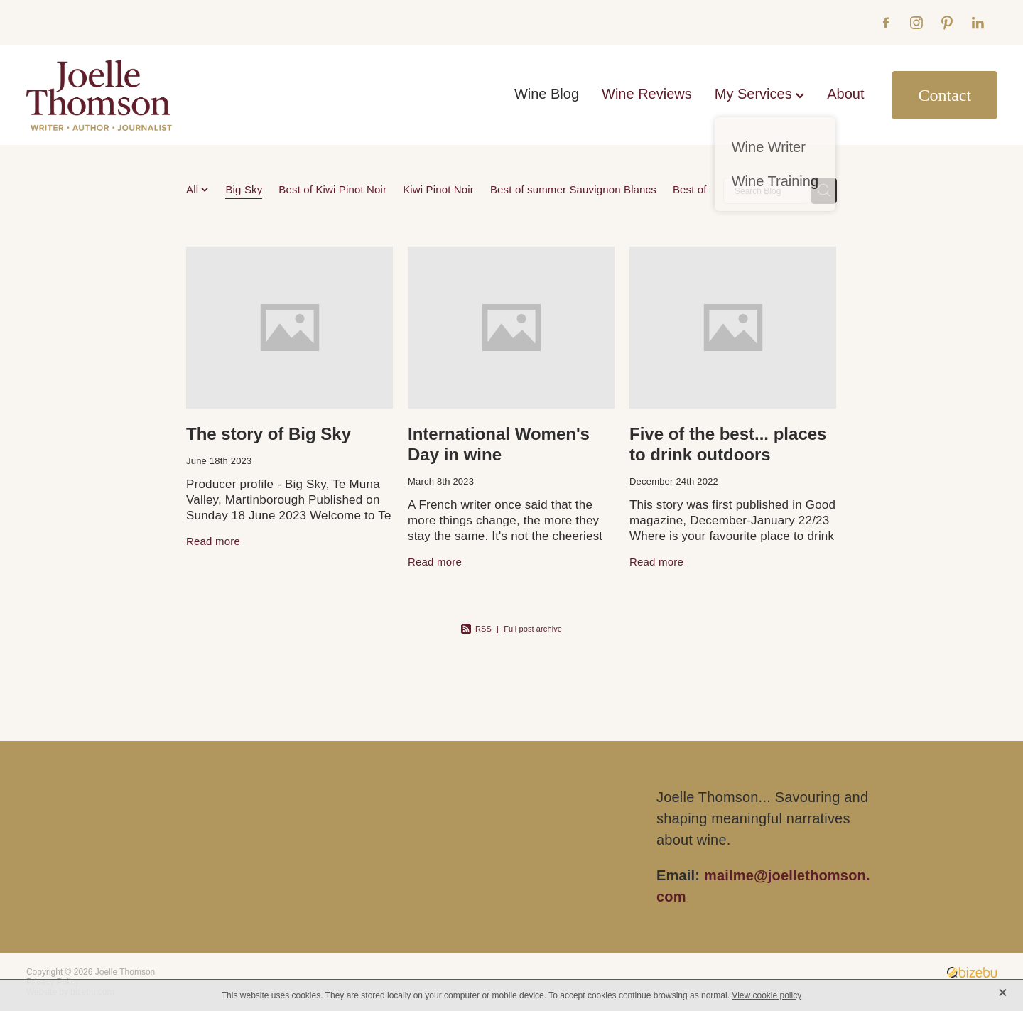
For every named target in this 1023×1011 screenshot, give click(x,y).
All (193, 189)
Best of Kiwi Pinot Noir (332, 189)
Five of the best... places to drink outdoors (727, 444)
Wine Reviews (647, 94)
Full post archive (533, 629)
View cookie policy (766, 995)
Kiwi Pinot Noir (438, 189)
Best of (690, 189)
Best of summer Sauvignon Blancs (573, 189)
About (845, 94)
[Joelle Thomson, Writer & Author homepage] (123, 95)
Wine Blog (546, 94)
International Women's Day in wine (499, 444)
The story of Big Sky (268, 433)
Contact (944, 95)
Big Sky (243, 189)
